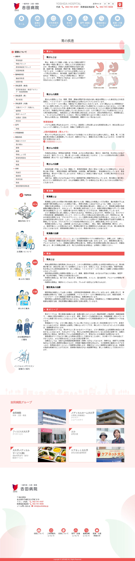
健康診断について (86, 532)
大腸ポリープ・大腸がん (25, 107)
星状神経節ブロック (23, 67)
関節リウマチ (21, 141)
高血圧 (18, 173)
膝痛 (17, 148)
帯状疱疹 (19, 60)
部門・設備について (76, 532)
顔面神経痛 (20, 71)
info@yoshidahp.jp (41, 506)
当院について (39, 531)
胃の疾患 (19, 100)
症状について (63, 531)
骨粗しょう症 (21, 155)
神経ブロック (21, 64)
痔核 (17, 129)
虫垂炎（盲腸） (22, 118)
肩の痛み (19, 144)
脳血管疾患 (20, 78)
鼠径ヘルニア (21, 114)
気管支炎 (19, 179)
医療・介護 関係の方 (97, 532)
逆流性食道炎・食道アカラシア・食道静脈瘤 (27, 91)
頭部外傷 (19, 82)
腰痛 (17, 151)
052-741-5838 (106, 7)
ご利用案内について (51, 532)
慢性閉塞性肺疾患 (22, 186)
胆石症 (18, 121)
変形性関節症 (21, 158)
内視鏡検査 (19, 133)
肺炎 (17, 183)
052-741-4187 (72, 7)
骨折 (17, 161)
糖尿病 (18, 176)
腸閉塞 (18, 111)
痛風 (17, 165)
